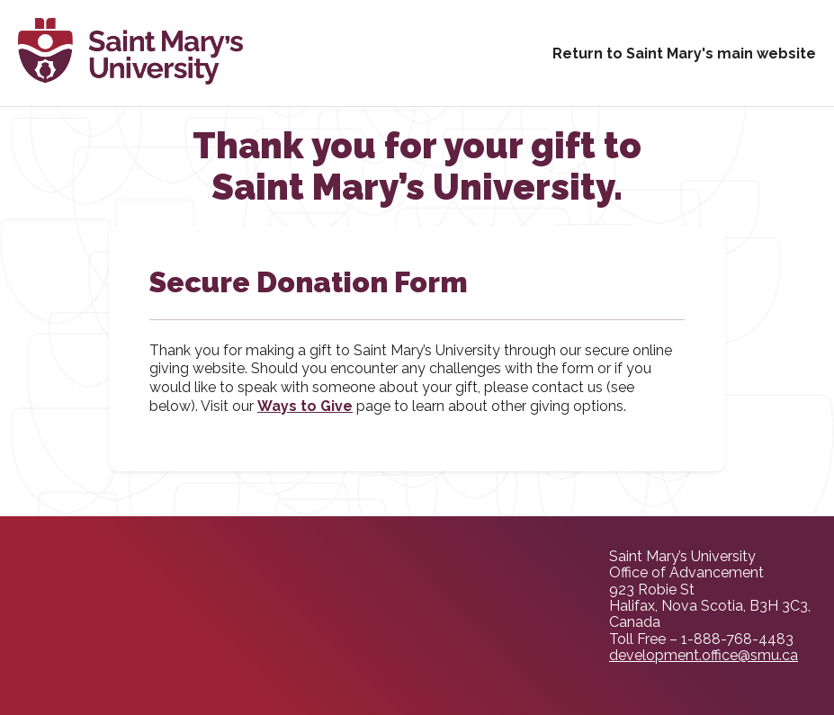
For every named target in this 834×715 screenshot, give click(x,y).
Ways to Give (305, 406)
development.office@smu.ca (703, 655)
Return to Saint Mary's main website (684, 53)
